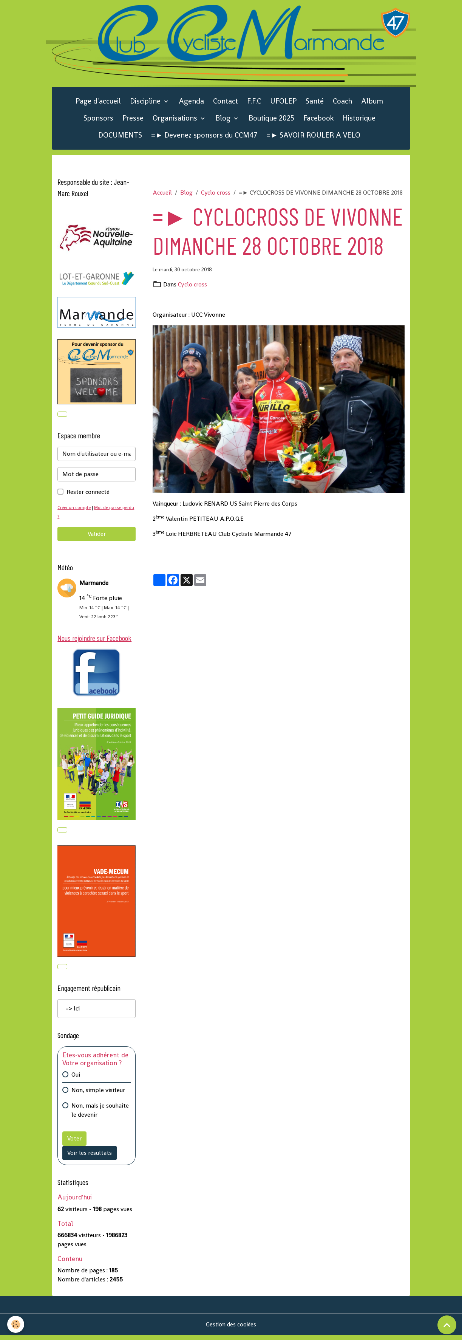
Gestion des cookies (231, 1329)
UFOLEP (283, 103)
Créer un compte (75, 510)
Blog (223, 120)
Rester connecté (88, 495)
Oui (75, 1079)
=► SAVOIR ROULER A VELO (313, 137)
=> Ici (72, 1013)
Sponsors (98, 120)
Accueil (162, 195)
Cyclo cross (215, 195)
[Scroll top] (446, 1324)
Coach (342, 103)
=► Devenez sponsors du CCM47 (204, 137)
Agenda (191, 103)
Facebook (318, 120)
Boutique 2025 (271, 120)
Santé (315, 103)
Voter (74, 1143)
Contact (225, 103)
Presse (133, 120)
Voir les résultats (89, 1158)
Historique (359, 120)
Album (372, 103)
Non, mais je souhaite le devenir (100, 1114)
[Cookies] (16, 1324)
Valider (97, 537)
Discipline (146, 103)
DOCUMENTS (120, 137)
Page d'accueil (98, 103)
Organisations (176, 120)
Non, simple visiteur (98, 1095)
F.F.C (254, 103)
